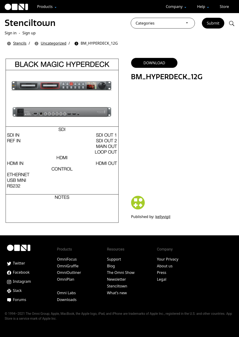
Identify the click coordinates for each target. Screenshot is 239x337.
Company (174, 6)
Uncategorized (54, 43)
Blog (111, 266)
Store (224, 6)
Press (161, 272)
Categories (145, 23)
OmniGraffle (68, 266)
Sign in (11, 33)
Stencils (19, 43)
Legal (161, 279)
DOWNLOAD (154, 62)
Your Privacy (167, 259)
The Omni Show (120, 272)
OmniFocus (67, 259)
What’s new (117, 292)
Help (201, 6)
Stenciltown (30, 22)
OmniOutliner (69, 272)
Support (114, 259)
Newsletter (116, 279)
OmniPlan (65, 279)
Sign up (29, 33)
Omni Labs (66, 292)
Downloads (67, 299)
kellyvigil (162, 216)
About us (164, 266)
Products (45, 6)
